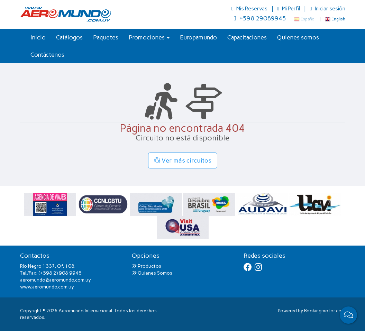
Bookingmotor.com (324, 310)
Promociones (149, 37)
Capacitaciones (247, 37)
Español (305, 19)
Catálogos (69, 37)
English (335, 19)
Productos (146, 266)
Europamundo (198, 37)
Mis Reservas (249, 9)
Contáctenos (47, 54)
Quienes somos (298, 37)
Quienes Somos (152, 273)
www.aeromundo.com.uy (47, 287)
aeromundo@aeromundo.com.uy (55, 280)
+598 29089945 (260, 18)
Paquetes (105, 37)
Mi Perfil (289, 9)
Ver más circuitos (182, 160)
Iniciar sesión (327, 9)
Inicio (38, 37)
